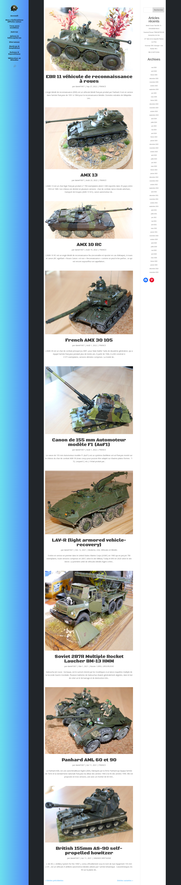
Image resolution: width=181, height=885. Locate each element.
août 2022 (154, 192)
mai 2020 (153, 250)
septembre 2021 (154, 206)
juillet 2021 (154, 213)
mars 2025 (154, 97)
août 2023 (154, 155)
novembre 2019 (153, 272)
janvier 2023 (154, 173)
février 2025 (154, 100)
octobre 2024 (154, 111)
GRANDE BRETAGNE (102, 858)
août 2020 (154, 243)
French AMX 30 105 (89, 340)
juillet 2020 (154, 246)
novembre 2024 (153, 107)
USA (98, 550)
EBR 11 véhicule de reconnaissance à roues (89, 79)
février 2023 (154, 170)
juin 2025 (154, 93)
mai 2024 (153, 129)
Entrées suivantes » (125, 880)
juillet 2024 (154, 122)
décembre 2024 (153, 104)
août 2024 (154, 118)
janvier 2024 (154, 140)
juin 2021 (154, 217)
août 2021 (154, 210)
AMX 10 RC (89, 245)
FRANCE (102, 86)
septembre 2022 (154, 188)
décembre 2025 (153, 78)
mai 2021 (153, 221)
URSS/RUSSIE (108, 666)
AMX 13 (89, 175)
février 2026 (154, 75)
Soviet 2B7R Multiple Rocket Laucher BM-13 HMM (89, 659)
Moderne (92, 550)
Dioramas (14, 42)
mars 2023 (154, 166)
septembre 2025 (154, 89)
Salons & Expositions (14, 53)
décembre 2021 (153, 195)
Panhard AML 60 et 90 (89, 760)
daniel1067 (79, 86)
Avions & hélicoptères (14, 37)
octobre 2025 (154, 85)
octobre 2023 (154, 151)
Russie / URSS (96, 666)
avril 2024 (154, 133)
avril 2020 (154, 254)
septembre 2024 (154, 115)
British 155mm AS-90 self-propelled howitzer (89, 851)
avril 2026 (154, 71)
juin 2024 (154, 126)
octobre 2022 (154, 184)
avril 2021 (154, 224)
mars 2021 (154, 228)
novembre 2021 (153, 199)
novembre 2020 (153, 235)
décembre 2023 (153, 144)
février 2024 (154, 137)
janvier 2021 (154, 232)
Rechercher (158, 10)
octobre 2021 (154, 203)
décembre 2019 (153, 268)
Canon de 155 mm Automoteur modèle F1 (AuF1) (89, 442)
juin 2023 (154, 162)
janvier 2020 (154, 265)
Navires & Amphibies (14, 47)
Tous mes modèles (14, 27)
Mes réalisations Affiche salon (14, 21)
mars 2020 (154, 257)
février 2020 (154, 261)
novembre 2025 (153, 82)
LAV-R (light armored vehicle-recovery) (89, 542)
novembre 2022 (153, 181)
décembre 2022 (153, 177)
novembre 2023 (153, 148)
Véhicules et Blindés (14, 59)
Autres (14, 32)
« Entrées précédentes (54, 880)
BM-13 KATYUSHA (153, 52)
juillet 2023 (154, 159)
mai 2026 (153, 67)
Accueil (14, 16)
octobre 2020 (154, 239)
